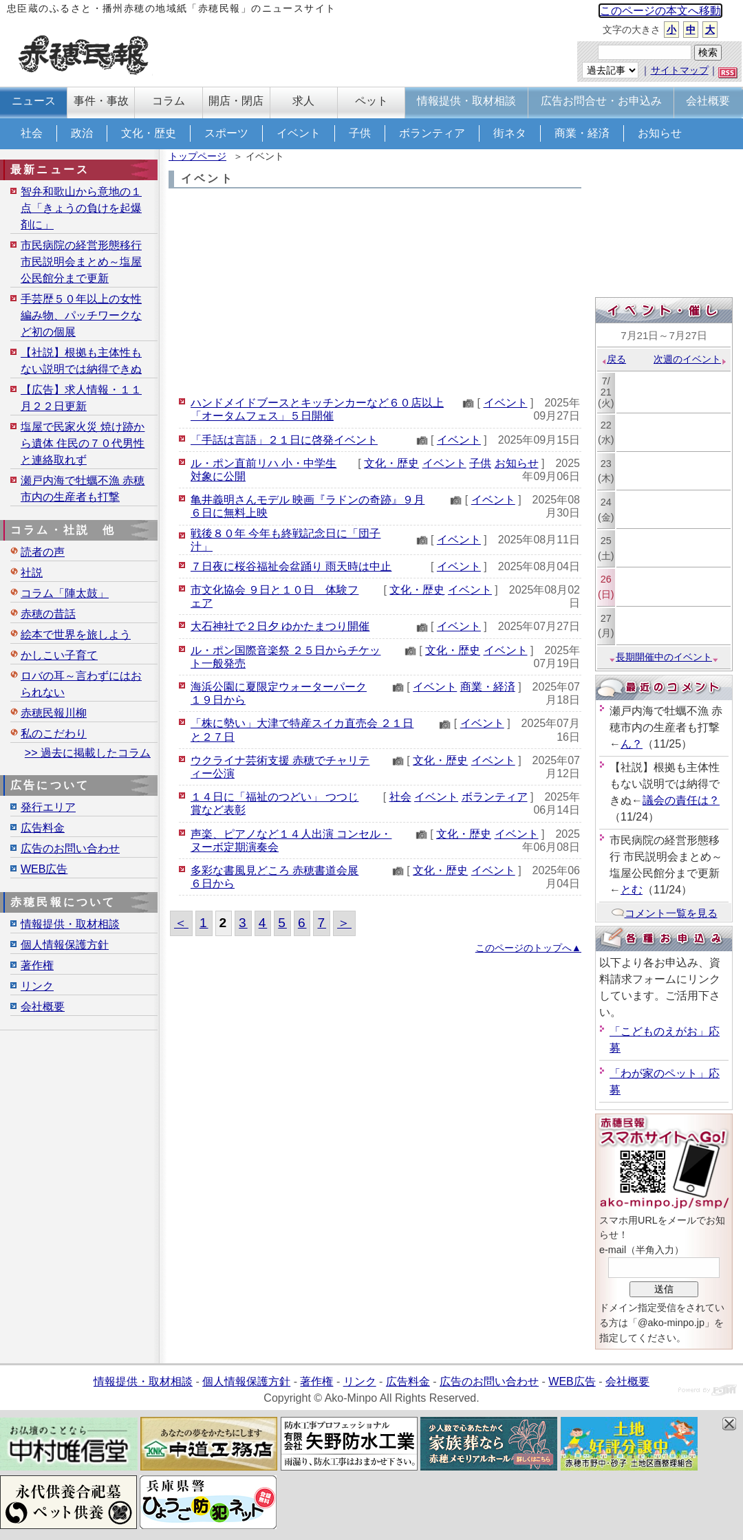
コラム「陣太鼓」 (65, 593)
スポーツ (226, 133)
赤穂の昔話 (48, 614)
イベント (299, 133)
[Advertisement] (375, 291)
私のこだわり (54, 733)
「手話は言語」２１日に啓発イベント (284, 440)
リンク (37, 986)
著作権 (37, 965)
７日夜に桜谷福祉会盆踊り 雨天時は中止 (291, 566)
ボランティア (432, 133)
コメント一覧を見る (664, 913)
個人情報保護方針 (65, 945)
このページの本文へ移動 (660, 11)
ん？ (632, 744)
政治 (82, 133)
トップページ (197, 156)
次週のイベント (690, 359)
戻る (613, 359)
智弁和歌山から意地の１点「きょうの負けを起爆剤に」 (81, 208)
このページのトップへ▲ (528, 947)
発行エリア (48, 807)
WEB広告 (44, 869)
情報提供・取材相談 (70, 924)
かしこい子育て (59, 655)
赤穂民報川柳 (54, 713)
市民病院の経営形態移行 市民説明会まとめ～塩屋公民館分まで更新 (81, 261)
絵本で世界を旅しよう (76, 634)
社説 (32, 572)
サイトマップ (680, 70)
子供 (360, 133)
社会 (32, 133)
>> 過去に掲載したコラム (88, 753)
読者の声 (43, 552)
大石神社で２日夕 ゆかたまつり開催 (280, 626)
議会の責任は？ (681, 800)
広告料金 (43, 828)
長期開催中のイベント (664, 656)
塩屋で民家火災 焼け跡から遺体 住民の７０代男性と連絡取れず (82, 443)
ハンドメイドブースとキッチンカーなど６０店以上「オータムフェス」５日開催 (317, 409)
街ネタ (509, 133)
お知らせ (660, 133)
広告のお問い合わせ (70, 848)
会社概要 (43, 1006)
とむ (632, 890)
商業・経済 (582, 133)
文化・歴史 (148, 133)
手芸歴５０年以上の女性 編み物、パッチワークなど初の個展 (81, 315)
